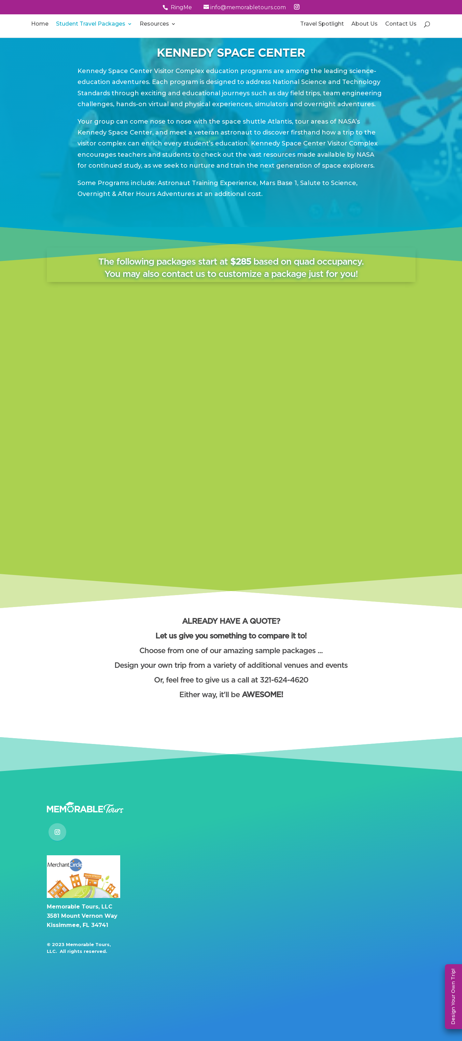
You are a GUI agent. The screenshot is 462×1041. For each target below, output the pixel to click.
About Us (364, 24)
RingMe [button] (181, 7)
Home (39, 24)
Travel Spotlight (322, 24)
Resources (154, 24)
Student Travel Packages (90, 24)
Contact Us (401, 24)
